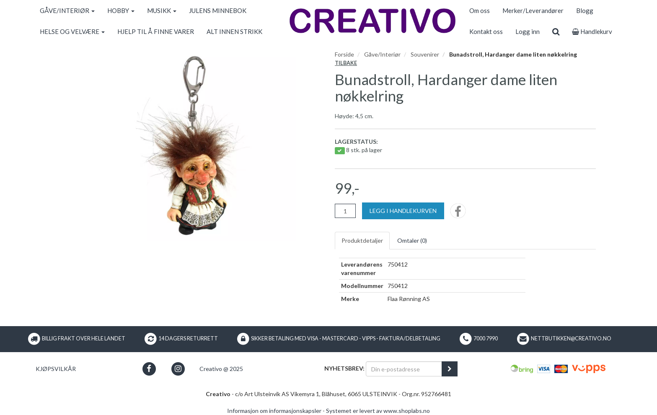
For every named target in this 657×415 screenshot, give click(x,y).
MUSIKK (161, 10)
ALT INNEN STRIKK (234, 31)
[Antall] (345, 211)
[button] (149, 369)
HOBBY (121, 10)
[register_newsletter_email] (450, 368)
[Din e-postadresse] (404, 368)
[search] (556, 31)
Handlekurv (592, 31)
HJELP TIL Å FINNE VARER (155, 31)
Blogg (584, 10)
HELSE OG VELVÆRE (72, 31)
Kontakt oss (486, 31)
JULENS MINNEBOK (217, 10)
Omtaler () (412, 240)
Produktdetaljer (362, 240)
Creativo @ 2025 (221, 368)
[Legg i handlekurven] (403, 210)
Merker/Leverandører (533, 10)
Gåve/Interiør (382, 54)
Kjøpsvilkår (56, 368)
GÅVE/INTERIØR (67, 10)
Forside (344, 54)
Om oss (479, 10)
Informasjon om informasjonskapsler (274, 410)
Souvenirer (425, 54)
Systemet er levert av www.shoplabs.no (378, 410)
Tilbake (346, 63)
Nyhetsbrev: (344, 368)
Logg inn (527, 31)
